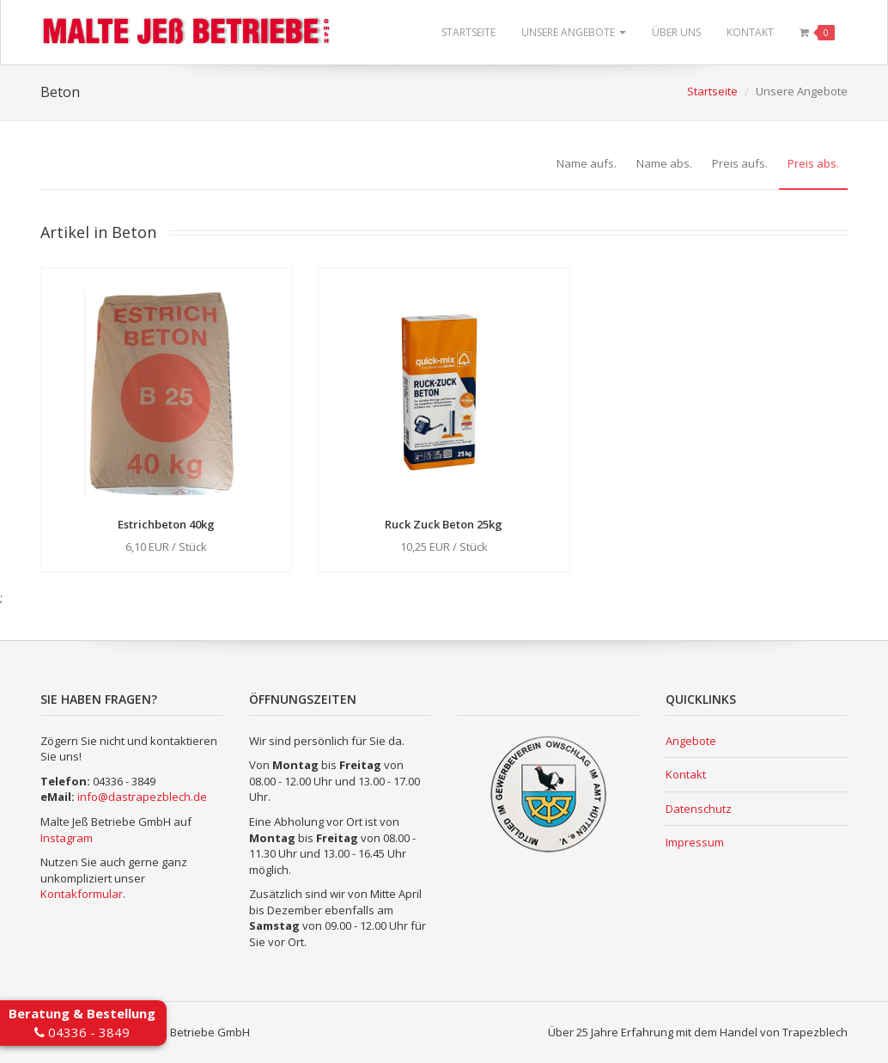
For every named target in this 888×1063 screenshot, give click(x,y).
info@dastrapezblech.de (142, 796)
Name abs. (664, 163)
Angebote (691, 740)
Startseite (468, 32)
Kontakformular (81, 893)
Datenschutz (699, 808)
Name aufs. (587, 163)
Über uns (676, 32)
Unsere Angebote (573, 32)
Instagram (66, 838)
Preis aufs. (740, 163)
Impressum (695, 842)
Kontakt (750, 32)
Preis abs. (813, 163)
